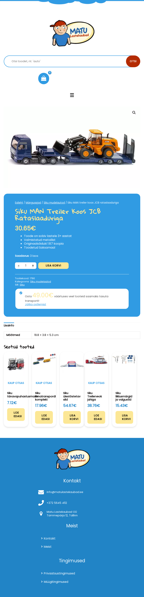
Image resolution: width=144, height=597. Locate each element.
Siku (22, 284)
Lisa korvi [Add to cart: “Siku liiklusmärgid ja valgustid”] (126, 417)
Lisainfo (9, 325)
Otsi (133, 61)
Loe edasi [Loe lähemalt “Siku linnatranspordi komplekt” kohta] (46, 417)
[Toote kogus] (25, 265)
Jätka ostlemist (35, 304)
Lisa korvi (53, 265)
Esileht (19, 202)
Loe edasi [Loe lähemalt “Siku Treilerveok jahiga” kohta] (98, 417)
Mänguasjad (33, 202)
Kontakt (50, 538)
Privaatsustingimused (59, 573)
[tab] (9, 325)
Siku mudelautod (54, 202)
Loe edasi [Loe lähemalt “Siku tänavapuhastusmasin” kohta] (18, 414)
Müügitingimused (56, 582)
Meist (48, 547)
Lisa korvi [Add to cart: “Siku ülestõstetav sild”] (74, 417)
